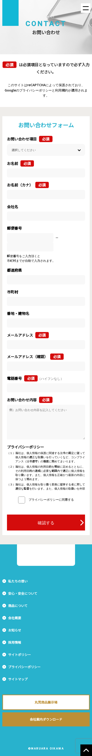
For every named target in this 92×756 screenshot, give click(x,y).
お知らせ (14, 630)
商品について (18, 605)
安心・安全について (22, 593)
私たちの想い (18, 581)
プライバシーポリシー (24, 667)
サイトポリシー (19, 654)
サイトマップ (18, 679)
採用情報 (14, 642)
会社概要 (14, 618)
